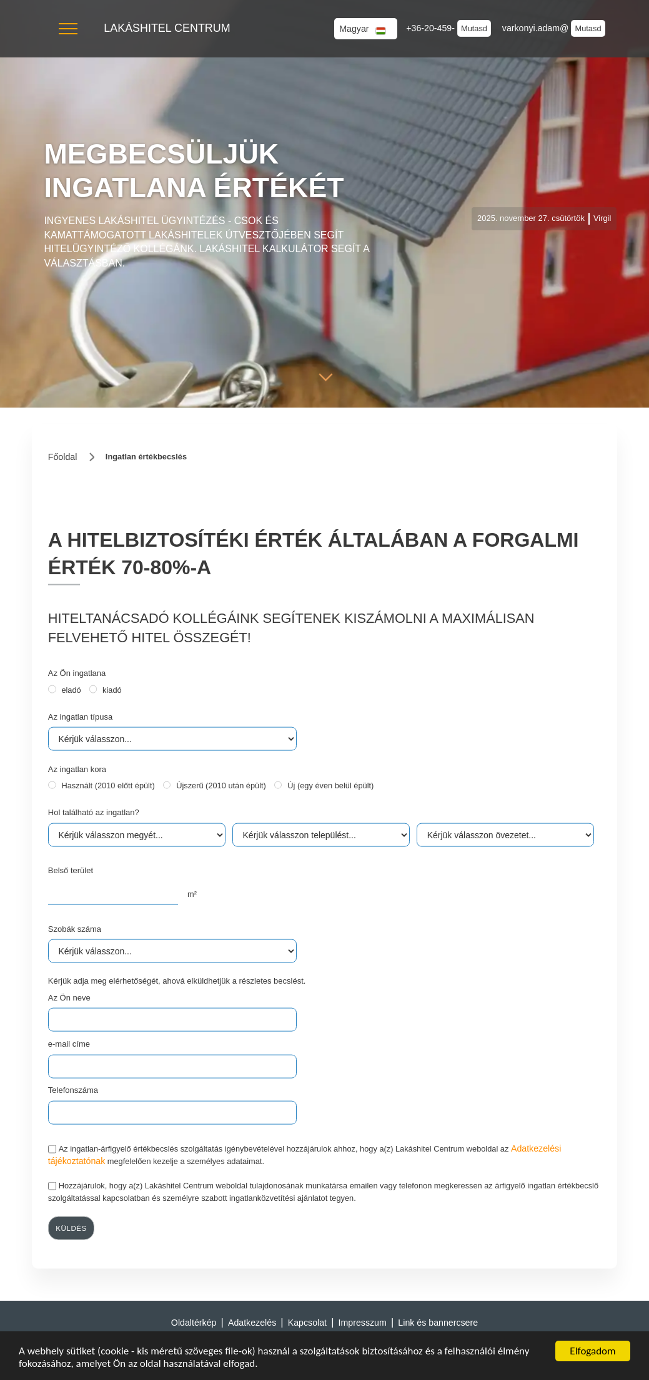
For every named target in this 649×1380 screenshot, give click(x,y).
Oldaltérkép (194, 1323)
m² (192, 893)
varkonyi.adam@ (537, 28)
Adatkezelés (252, 1323)
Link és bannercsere (438, 1323)
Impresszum (363, 1323)
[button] (68, 28)
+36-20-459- (431, 28)
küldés (71, 1228)
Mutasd (474, 28)
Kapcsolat (307, 1323)
